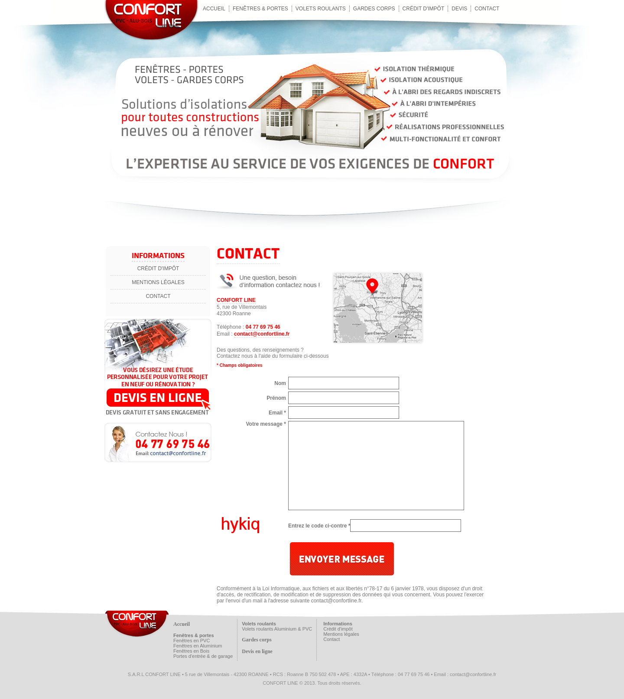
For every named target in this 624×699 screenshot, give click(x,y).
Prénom (276, 398)
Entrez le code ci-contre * (319, 526)
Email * (277, 413)
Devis (459, 9)
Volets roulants (321, 9)
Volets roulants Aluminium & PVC (277, 628)
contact (486, 9)
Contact (158, 296)
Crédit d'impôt (424, 9)
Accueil (214, 9)
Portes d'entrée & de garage (203, 656)
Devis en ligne (257, 651)
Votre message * (266, 424)
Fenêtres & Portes (260, 9)
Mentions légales (158, 282)
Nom (280, 383)
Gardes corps (374, 9)
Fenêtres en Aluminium (197, 645)
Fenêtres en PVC (191, 640)
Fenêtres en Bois (191, 651)
